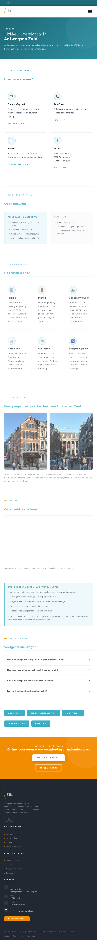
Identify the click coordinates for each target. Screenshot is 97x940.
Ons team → (14, 713)
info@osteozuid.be (17, 904)
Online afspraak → (48, 758)
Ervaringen (31, 936)
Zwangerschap (11, 838)
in (10, 3)
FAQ (22, 936)
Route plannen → (62, 168)
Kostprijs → (73, 713)
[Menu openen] (90, 11)
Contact (7, 936)
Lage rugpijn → (16, 723)
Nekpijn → (40, 723)
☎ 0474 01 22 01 (49, 768)
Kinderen (9, 842)
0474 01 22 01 (15, 898)
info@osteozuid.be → (19, 164)
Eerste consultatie (13, 860)
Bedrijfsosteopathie (13, 846)
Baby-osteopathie (13, 834)
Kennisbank (10, 873)
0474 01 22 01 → (61, 120)
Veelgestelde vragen (14, 869)
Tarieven (9, 864)
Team (15, 936)
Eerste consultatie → (43, 713)
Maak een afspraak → (18, 124)
